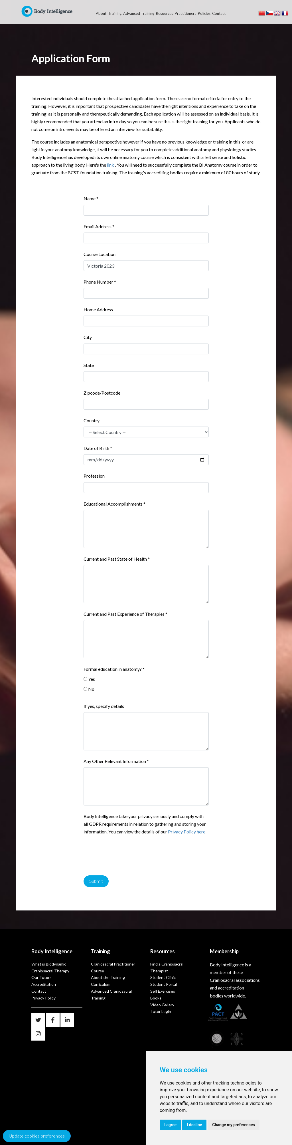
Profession (94, 475)
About (101, 13)
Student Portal (163, 984)
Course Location (99, 254)
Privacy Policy (43, 997)
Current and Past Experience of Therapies (125, 614)
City (88, 337)
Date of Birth (98, 448)
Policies (204, 13)
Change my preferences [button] (233, 1124)
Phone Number (100, 281)
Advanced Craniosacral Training (111, 994)
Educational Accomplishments (114, 503)
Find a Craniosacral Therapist (166, 967)
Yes (91, 679)
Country (92, 420)
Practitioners (185, 13)
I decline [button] (194, 1124)
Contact (219, 13)
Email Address (99, 226)
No (91, 689)
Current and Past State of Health (117, 559)
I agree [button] (170, 1124)
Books (155, 997)
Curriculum (100, 984)
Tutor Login (160, 1011)
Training (114, 13)
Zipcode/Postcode (102, 392)
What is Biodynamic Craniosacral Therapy (50, 967)
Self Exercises (162, 991)
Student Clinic (163, 977)
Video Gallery (162, 1004)
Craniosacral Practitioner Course (113, 967)
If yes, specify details (104, 706)
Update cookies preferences (37, 1135)
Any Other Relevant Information (116, 761)
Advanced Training (138, 13)
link (110, 164)
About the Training (108, 977)
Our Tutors (41, 977)
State (89, 365)
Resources (164, 13)
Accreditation (43, 984)
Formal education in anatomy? (114, 669)
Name (91, 198)
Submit (96, 881)
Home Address (98, 309)
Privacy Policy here (186, 831)
